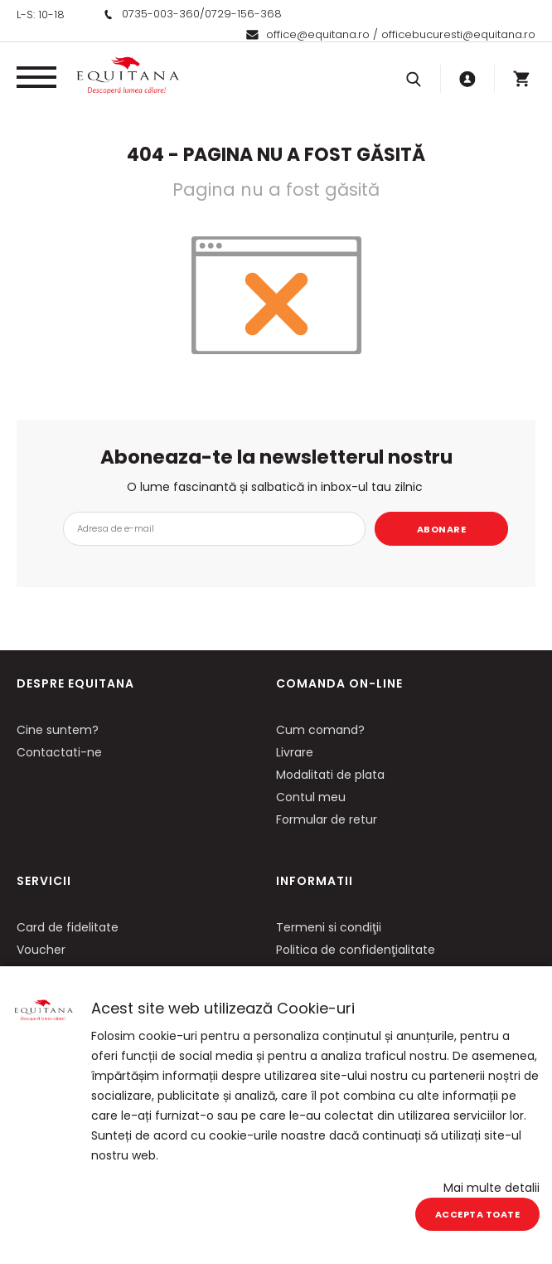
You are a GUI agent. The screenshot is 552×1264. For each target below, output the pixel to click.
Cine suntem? (58, 730)
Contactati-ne (59, 752)
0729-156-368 (243, 14)
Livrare (294, 752)
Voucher (41, 949)
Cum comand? (320, 730)
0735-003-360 (161, 14)
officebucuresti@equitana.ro (458, 34)
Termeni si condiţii (328, 927)
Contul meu (311, 797)
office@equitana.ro (318, 34)
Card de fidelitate (68, 927)
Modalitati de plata (330, 774)
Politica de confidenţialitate (355, 949)
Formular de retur (326, 819)
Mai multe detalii (491, 1187)
